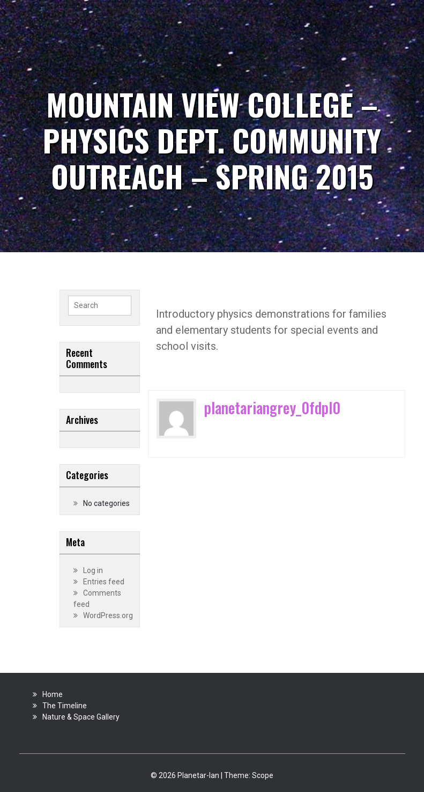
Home (52, 694)
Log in (93, 570)
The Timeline (64, 705)
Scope (262, 775)
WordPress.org (108, 615)
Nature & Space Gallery (81, 717)
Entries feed (103, 581)
